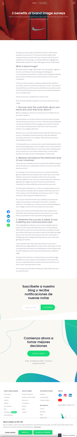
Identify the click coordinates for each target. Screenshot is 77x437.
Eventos (24, 412)
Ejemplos (42, 412)
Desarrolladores (8, 415)
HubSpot (42, 394)
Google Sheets (44, 397)
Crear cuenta (38, 354)
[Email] (31, 307)
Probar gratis (42, 3)
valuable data (50, 225)
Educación (25, 400)
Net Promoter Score (34, 199)
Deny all (25, 432)
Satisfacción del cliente (28, 397)
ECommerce (25, 403)
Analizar (6, 400)
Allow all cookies (42, 432)
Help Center (43, 418)
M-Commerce (8, 406)
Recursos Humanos (27, 394)
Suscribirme (47, 307)
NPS (5, 409)
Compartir (7, 397)
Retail (23, 409)
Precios (42, 409)
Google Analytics (45, 400)
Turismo (24, 406)
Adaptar (6, 403)
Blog (41, 415)
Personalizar (7, 394)
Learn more (37, 427)
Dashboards (10, 412)
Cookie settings (10, 432)
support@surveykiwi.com (66, 405)
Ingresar (34, 3)
